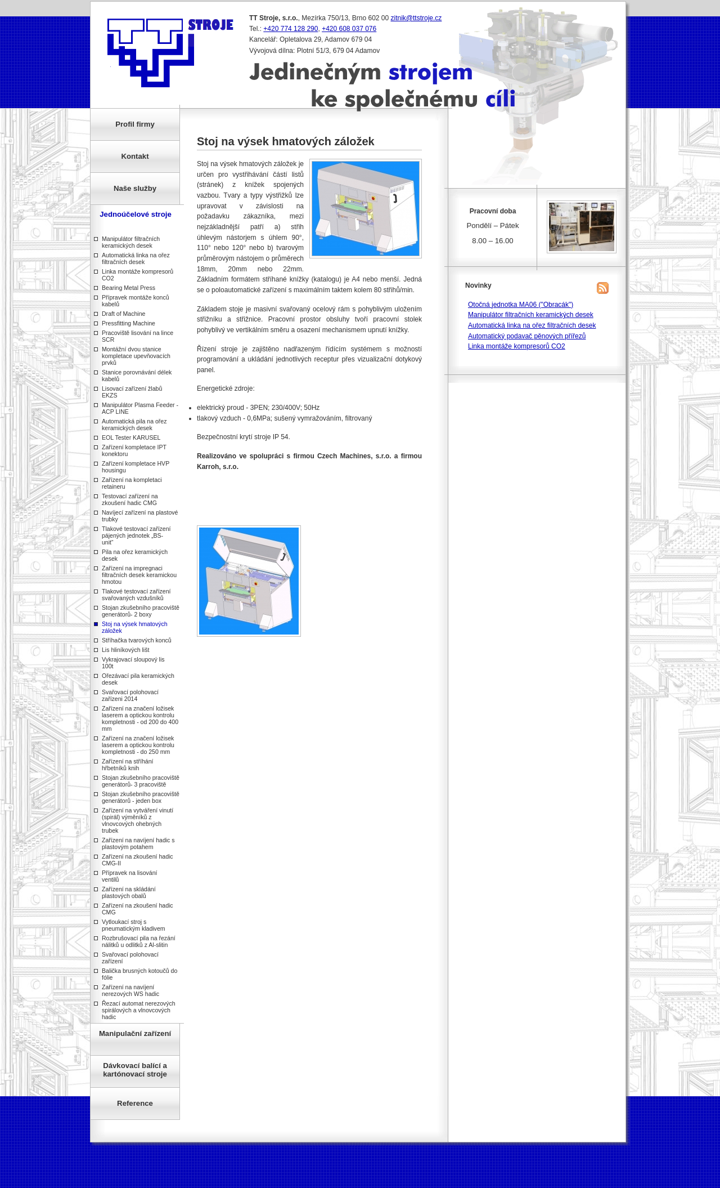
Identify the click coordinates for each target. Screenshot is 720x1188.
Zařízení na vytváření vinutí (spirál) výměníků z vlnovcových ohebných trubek (137, 820)
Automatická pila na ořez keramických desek (134, 424)
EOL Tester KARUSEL (131, 437)
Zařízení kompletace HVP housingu (135, 467)
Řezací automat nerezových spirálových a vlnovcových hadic (139, 1010)
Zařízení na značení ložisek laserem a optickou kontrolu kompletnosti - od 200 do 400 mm (140, 718)
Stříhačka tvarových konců (137, 640)
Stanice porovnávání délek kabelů (137, 375)
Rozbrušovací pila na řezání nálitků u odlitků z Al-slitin (139, 941)
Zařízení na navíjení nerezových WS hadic (130, 990)
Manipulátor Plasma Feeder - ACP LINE (140, 408)
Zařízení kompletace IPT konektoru (134, 450)
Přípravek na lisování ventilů (130, 876)
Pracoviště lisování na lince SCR (137, 336)
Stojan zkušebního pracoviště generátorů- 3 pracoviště (140, 781)
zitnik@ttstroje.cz (416, 18)
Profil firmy (135, 124)
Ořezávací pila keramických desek (138, 679)
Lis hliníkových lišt (125, 649)
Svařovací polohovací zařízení (130, 957)
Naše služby (135, 188)
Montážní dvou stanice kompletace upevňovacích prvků (136, 356)
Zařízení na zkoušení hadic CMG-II (137, 860)
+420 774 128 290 (290, 29)
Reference (135, 1103)
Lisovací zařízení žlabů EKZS (132, 392)
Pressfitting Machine (128, 323)
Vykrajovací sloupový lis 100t (133, 662)
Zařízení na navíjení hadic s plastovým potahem (138, 843)
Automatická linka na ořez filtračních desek (136, 258)
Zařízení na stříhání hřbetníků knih (127, 764)
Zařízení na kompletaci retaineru (132, 483)
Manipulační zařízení (135, 1033)
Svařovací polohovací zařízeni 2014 (130, 695)
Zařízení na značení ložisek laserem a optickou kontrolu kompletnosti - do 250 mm (138, 745)
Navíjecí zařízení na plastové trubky (140, 515)
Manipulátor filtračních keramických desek (131, 242)
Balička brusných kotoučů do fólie (139, 974)
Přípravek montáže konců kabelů (135, 300)
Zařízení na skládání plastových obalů (129, 892)
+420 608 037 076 (349, 29)
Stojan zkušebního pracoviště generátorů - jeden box (140, 797)
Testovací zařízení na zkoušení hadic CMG (130, 499)
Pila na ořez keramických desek (135, 555)
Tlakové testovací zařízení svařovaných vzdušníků (136, 594)
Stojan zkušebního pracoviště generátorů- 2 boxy (140, 611)
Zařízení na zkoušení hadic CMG (137, 908)
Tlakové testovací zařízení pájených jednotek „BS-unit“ (136, 535)
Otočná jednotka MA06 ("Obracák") (520, 305)
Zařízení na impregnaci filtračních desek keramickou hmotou (139, 575)
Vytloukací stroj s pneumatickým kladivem (133, 925)
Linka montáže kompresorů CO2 (137, 275)
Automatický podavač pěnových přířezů (527, 336)
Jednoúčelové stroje (136, 214)
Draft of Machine (123, 313)
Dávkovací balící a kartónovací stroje (135, 1069)
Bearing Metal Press (128, 287)
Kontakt (134, 156)
